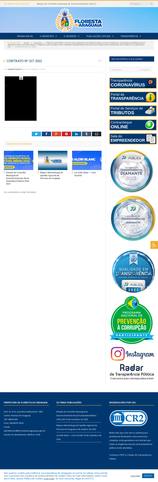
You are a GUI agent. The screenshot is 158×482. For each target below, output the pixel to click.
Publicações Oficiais (98, 36)
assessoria (142, 436)
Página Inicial (25, 36)
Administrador (15, 69)
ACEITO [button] (148, 475)
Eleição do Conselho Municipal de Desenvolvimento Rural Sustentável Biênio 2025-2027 (68, 3)
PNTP (122, 455)
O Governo (70, 36)
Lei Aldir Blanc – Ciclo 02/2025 (69, 435)
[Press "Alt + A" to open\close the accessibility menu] (154, 245)
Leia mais (49, 478)
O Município (47, 36)
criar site (128, 432)
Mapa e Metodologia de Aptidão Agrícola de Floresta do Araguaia (51, 175)
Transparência (129, 36)
